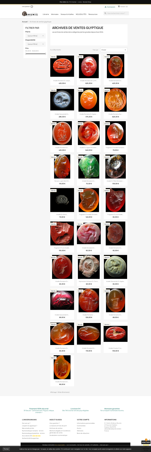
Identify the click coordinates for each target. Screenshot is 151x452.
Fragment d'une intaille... (115, 214)
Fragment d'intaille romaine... (115, 147)
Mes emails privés (28, 428)
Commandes (81, 426)
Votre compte (83, 420)
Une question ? (54, 423)
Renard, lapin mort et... (62, 181)
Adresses (80, 431)
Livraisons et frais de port (58, 426)
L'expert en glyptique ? (29, 426)
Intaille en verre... (62, 214)
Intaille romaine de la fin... (89, 81)
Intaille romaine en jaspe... (62, 81)
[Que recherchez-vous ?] (116, 13)
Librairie (46, 14)
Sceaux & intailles (67, 14)
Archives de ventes (55, 428)
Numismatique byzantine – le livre (33, 433)
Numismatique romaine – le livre (32, 431)
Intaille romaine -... (89, 315)
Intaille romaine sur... (115, 114)
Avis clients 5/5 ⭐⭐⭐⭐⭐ (31, 436)
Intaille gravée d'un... (115, 348)
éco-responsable (60, 445)
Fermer (6, 449)
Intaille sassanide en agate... (115, 281)
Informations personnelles (86, 423)
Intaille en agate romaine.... (89, 147)
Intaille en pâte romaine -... (115, 181)
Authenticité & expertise (30, 438)
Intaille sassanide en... (62, 114)
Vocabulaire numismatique (58, 435)
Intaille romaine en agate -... (89, 114)
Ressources (93, 14)
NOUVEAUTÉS (81, 14)
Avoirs (79, 428)
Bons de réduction (83, 433)
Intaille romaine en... (115, 81)
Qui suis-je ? (26, 423)
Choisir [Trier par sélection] (113, 50)
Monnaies (54, 14)
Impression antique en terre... (89, 281)
